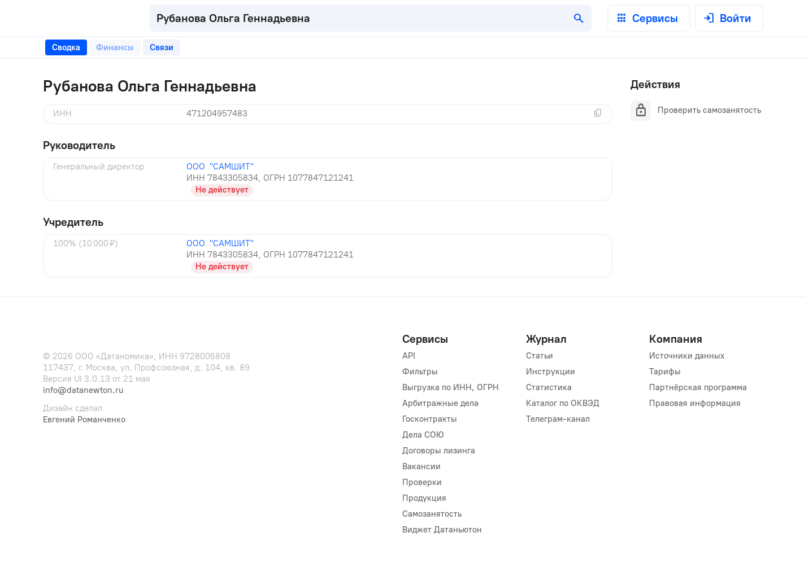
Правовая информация (695, 403)
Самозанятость (432, 514)
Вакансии (421, 466)
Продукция (424, 498)
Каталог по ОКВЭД (562, 403)
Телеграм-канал (558, 419)
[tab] (66, 47)
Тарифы (665, 371)
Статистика (549, 387)
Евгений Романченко (84, 419)
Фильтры (420, 371)
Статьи (539, 356)
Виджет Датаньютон (442, 530)
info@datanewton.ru (83, 390)
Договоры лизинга (438, 451)
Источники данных (687, 356)
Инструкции (550, 371)
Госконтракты (429, 419)
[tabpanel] (327, 177)
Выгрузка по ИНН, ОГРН (450, 387)
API (408, 356)
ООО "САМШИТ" (220, 166)
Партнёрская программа (698, 387)
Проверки (422, 482)
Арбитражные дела (440, 403)
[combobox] (370, 18)
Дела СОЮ (423, 435)
